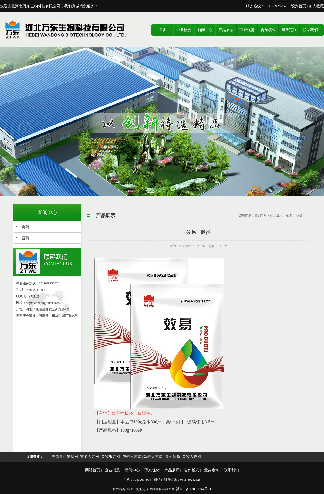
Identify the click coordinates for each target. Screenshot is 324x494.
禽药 (25, 227)
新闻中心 (204, 30)
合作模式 (268, 30)
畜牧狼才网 (110, 457)
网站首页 (92, 470)
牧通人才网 (89, 457)
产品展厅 (172, 470)
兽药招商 (172, 457)
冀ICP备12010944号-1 (193, 489)
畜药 (25, 238)
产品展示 (226, 30)
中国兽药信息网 (65, 457)
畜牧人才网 (153, 457)
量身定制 (289, 30)
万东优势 (247, 30)
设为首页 (298, 6)
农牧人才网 (132, 457)
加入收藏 (316, 6)
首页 (163, 30)
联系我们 (310, 30)
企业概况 (183, 30)
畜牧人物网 (191, 457)
